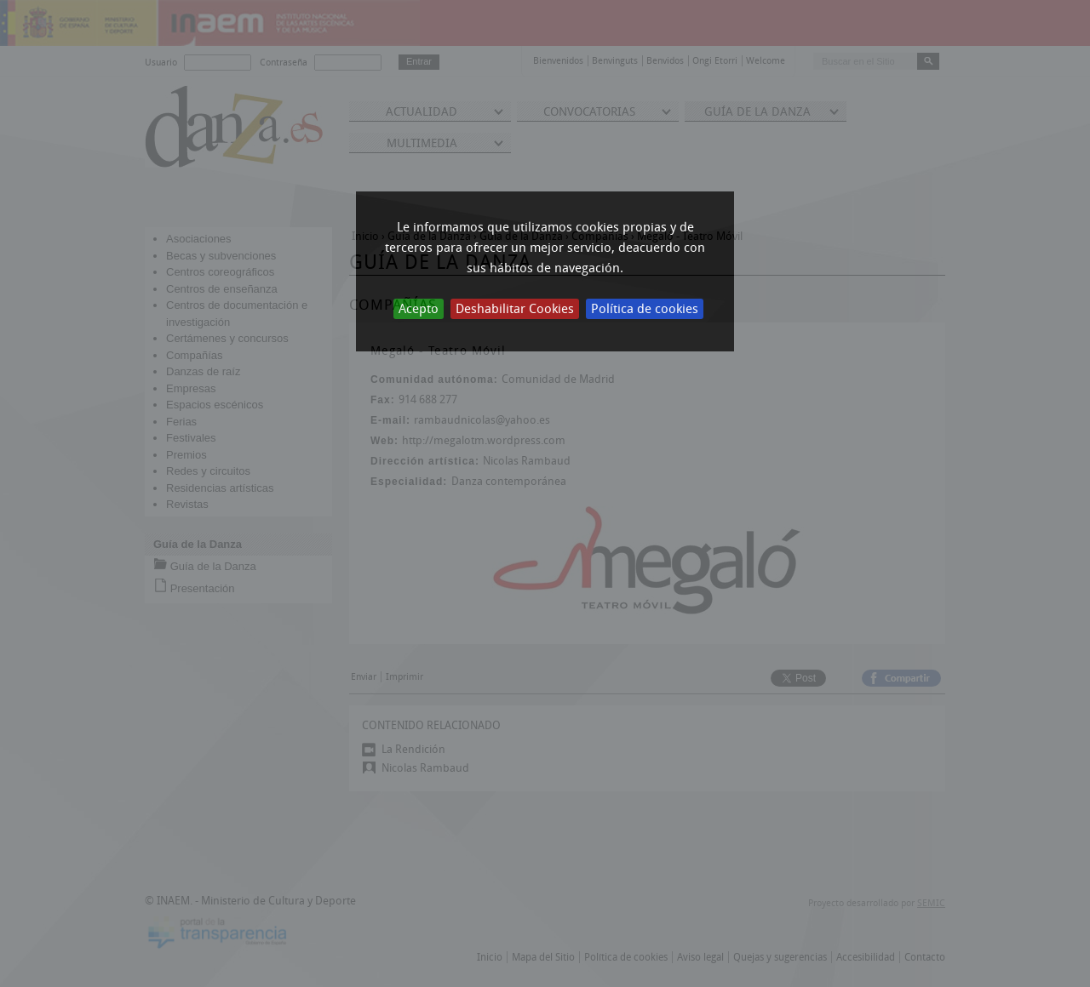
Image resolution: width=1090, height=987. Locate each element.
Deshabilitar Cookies (515, 309)
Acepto (419, 309)
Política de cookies (644, 309)
